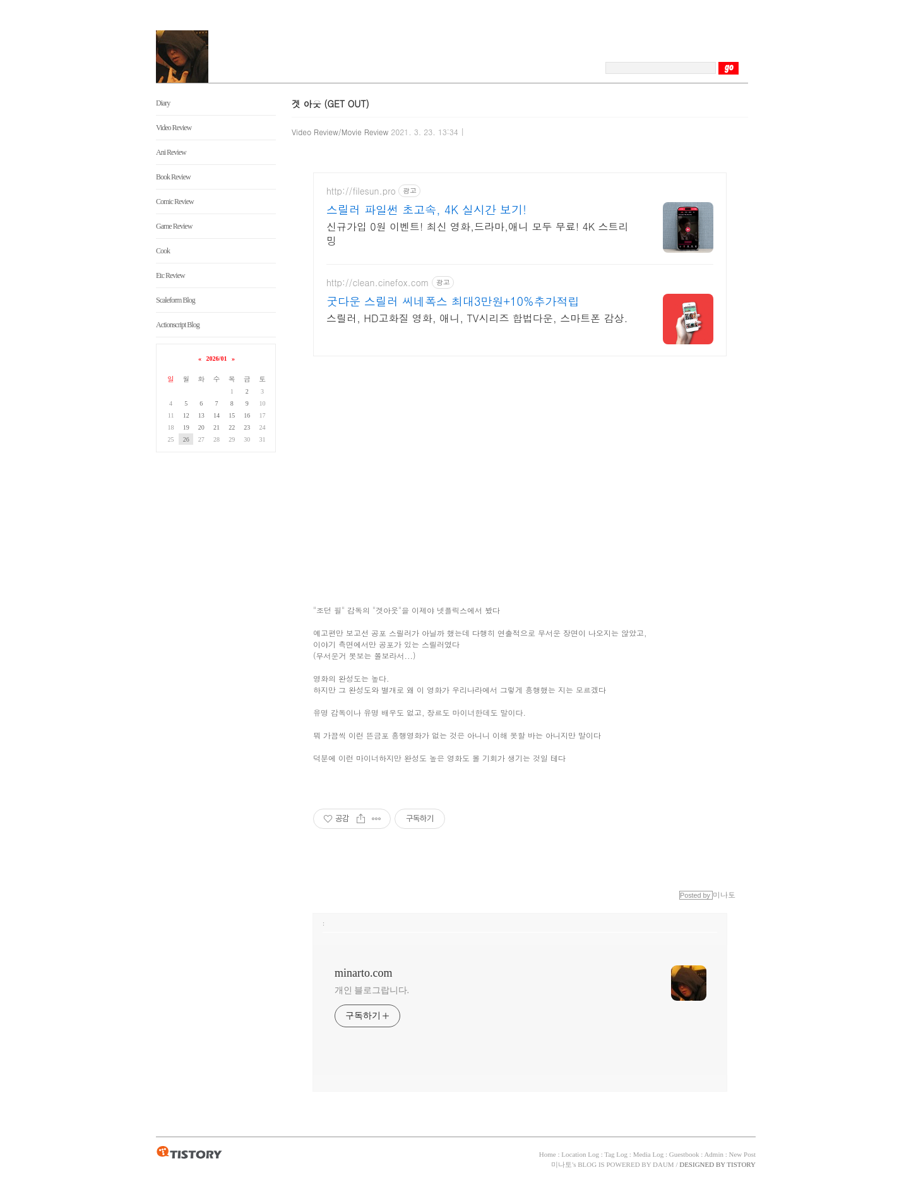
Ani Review (171, 152)
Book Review (173, 176)
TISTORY (189, 1153)
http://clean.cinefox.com (377, 282)
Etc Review (170, 275)
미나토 (561, 1164)
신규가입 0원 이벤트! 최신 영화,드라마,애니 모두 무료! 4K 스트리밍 (477, 233)
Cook (163, 250)
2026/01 (216, 358)
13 (201, 415)
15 (232, 415)
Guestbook (684, 1154)
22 (232, 427)
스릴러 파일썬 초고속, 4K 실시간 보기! (426, 209)
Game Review (174, 226)
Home (547, 1154)
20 (201, 427)
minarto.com (363, 973)
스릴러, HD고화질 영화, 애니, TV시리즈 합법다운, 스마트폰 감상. (477, 318)
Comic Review (175, 201)
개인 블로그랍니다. (372, 990)
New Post (742, 1154)
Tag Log (615, 1154)
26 (186, 439)
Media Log (648, 1154)
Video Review (173, 127)
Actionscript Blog (177, 324)
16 (247, 415)
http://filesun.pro (361, 191)
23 (247, 427)
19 (186, 427)
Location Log (580, 1154)
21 (216, 427)
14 (216, 415)
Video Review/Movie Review (340, 131)
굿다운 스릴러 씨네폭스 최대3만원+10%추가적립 (453, 301)
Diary (163, 103)
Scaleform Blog (175, 300)
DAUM (663, 1164)
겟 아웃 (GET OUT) (330, 103)
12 (186, 415)
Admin (713, 1154)
